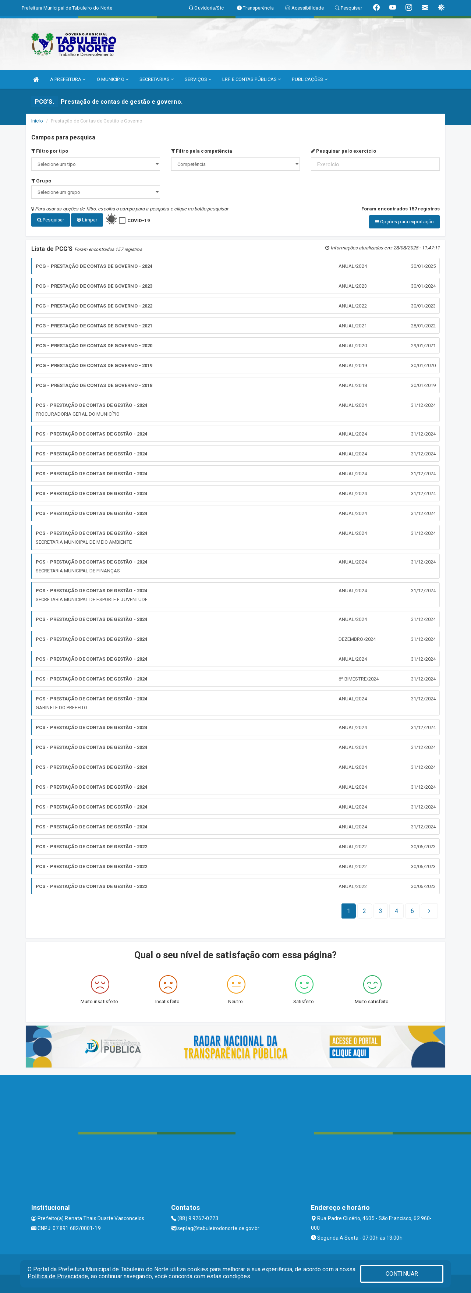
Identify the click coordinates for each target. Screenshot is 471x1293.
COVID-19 (138, 220)
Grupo (41, 181)
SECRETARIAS (156, 79)
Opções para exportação (404, 221)
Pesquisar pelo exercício (343, 151)
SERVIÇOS (198, 79)
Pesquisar (50, 220)
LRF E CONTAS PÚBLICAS (251, 79)
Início (37, 121)
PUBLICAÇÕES (309, 79)
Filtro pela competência (202, 151)
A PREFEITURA (67, 79)
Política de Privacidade (58, 1276)
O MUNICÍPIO (112, 79)
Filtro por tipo (49, 151)
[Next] (412, 911)
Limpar (87, 220)
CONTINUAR (402, 1273)
